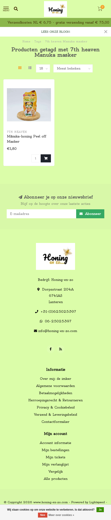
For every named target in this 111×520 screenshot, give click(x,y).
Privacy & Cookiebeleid (56, 407)
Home (26, 41)
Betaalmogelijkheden (55, 393)
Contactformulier (55, 422)
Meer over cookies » (61, 515)
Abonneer (90, 214)
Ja (100, 509)
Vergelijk (55, 472)
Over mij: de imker (55, 379)
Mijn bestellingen (55, 450)
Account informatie (55, 443)
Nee (42, 515)
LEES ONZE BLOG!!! (55, 31)
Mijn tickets (55, 457)
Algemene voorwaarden (55, 386)
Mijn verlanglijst (55, 464)
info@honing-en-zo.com (57, 331)
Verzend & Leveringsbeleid (55, 415)
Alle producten (55, 479)
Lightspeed (97, 502)
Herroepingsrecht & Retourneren (55, 400)
